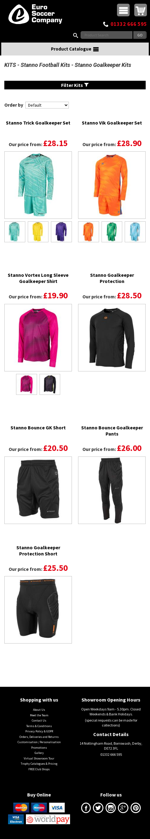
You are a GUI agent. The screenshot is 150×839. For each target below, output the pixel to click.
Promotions (39, 748)
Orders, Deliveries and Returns (39, 737)
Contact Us (39, 720)
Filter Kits (75, 85)
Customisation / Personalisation (39, 742)
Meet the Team (39, 715)
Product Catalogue (75, 49)
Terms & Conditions (39, 726)
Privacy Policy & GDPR (39, 731)
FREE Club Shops (39, 769)
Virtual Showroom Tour (39, 758)
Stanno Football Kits (45, 65)
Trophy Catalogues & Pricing (39, 764)
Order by (13, 105)
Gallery (39, 753)
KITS (10, 65)
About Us (39, 710)
